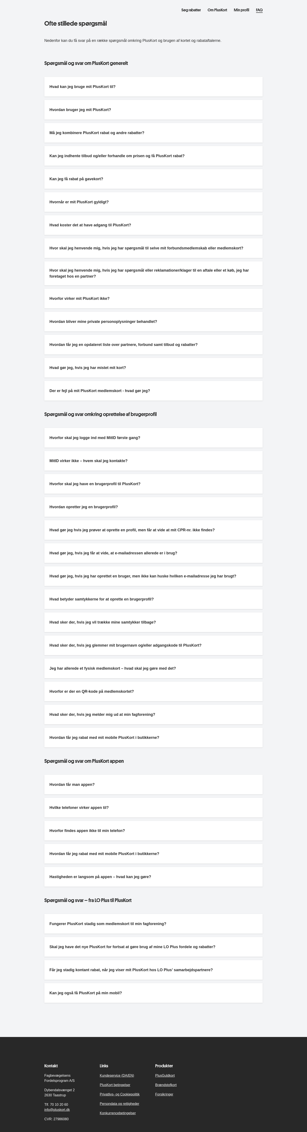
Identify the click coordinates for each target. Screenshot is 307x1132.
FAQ (259, 9)
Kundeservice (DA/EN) (117, 1075)
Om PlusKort (217, 9)
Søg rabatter (191, 9)
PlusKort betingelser (115, 1085)
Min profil (241, 9)
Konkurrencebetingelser (118, 1113)
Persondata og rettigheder (119, 1104)
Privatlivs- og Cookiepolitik (120, 1094)
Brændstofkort (166, 1085)
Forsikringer (164, 1094)
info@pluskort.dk (57, 1109)
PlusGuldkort (165, 1075)
